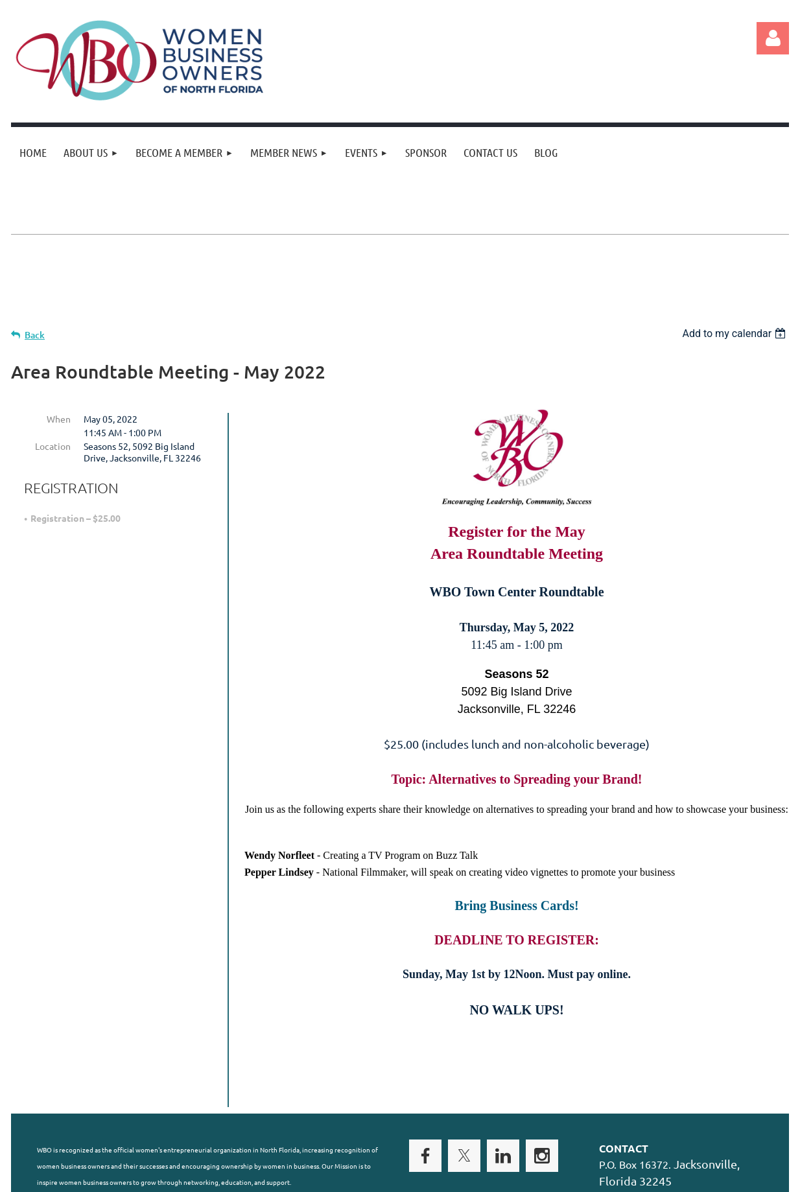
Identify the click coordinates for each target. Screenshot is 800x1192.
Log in (773, 38)
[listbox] (735, 333)
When (59, 419)
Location (53, 446)
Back (35, 335)
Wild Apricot (634, 1175)
